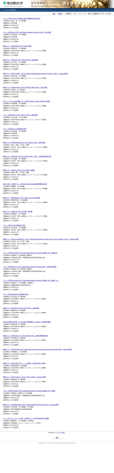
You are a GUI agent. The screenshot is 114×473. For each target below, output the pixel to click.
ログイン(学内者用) (10, 10)
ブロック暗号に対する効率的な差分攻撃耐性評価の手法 (21, 18)
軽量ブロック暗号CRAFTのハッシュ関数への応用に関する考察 (24, 363)
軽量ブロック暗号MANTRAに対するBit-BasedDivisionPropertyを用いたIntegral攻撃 (30, 405)
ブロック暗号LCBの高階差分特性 (14, 225)
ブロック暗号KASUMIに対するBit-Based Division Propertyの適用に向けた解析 (29, 391)
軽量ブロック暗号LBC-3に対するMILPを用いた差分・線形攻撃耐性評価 (27, 156)
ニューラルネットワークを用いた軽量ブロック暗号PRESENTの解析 (26, 418)
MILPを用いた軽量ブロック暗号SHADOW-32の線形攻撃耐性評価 (25, 184)
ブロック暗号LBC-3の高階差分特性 (15, 129)
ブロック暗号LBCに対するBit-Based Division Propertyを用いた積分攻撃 (27, 32)
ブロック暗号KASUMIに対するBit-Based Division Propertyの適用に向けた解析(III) (30, 253)
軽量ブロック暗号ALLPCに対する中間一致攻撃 (19, 170)
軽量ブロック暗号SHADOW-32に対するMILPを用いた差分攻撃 (24, 142)
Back (60, 14)
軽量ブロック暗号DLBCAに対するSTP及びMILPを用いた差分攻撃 (25, 87)
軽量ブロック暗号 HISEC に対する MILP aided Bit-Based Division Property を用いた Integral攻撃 (35, 73)
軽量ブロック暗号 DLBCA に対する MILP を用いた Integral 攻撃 (24, 377)
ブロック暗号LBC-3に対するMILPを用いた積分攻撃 (20, 115)
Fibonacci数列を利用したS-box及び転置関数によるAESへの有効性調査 (27, 322)
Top (54, 14)
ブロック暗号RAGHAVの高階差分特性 (16, 294)
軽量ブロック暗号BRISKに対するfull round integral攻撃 (21, 198)
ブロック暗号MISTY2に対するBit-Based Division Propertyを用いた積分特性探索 (29, 267)
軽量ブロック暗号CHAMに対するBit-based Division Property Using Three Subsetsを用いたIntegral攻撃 (37, 349)
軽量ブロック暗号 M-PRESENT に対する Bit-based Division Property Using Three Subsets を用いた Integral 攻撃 (40, 239)
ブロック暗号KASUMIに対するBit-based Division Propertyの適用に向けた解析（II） (31, 280)
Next (63, 432)
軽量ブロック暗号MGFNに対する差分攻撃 (17, 46)
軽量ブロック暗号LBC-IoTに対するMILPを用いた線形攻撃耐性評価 (25, 336)
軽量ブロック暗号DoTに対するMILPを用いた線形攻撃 (21, 308)
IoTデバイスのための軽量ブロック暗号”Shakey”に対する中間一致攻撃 (26, 101)
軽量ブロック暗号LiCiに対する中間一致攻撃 (17, 211)
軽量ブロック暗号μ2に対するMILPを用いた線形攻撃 (20, 60)
